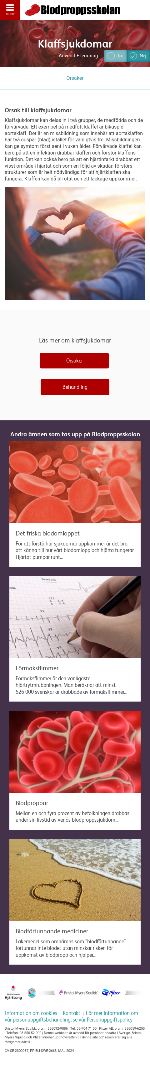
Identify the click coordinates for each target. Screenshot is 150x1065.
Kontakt (71, 1013)
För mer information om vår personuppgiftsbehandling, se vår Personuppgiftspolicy (71, 1016)
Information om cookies (31, 1013)
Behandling (75, 387)
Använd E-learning (78, 55)
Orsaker (74, 361)
